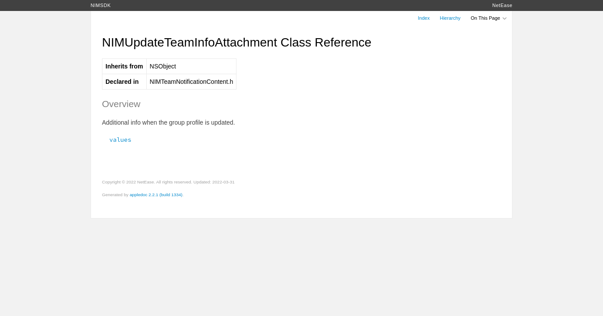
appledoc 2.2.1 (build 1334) (156, 194)
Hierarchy (450, 18)
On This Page (489, 18)
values (116, 140)
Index (424, 18)
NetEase (502, 5)
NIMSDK (101, 5)
